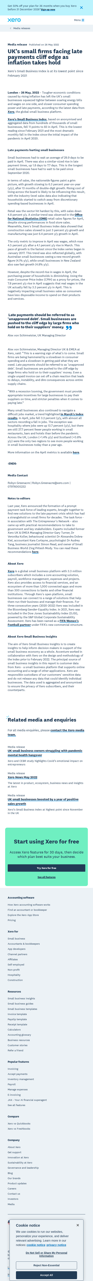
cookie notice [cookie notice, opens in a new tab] (36, 1245)
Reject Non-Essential (46, 1265)
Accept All (46, 1275)
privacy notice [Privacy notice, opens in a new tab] (56, 1245)
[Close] (78, 1225)
